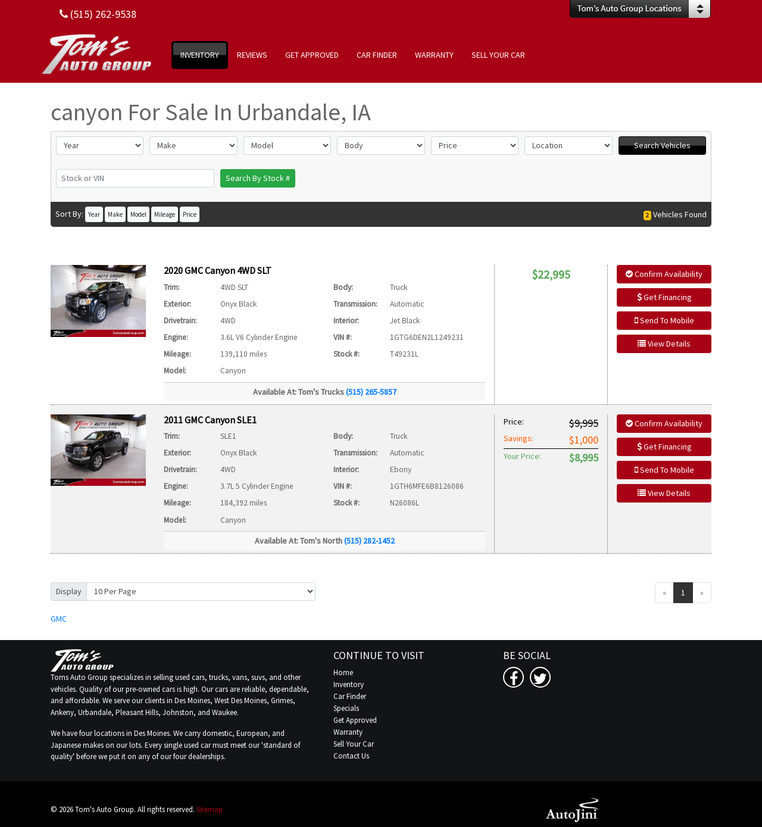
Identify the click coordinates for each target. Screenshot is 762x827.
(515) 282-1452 (369, 540)
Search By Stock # (258, 178)
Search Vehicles (662, 145)
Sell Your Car (353, 744)
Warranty (348, 732)
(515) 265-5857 (371, 391)
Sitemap (209, 809)
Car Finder (349, 696)
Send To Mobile (664, 320)
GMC (59, 618)
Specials (346, 708)
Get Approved (355, 720)
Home (343, 672)
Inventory (348, 684)
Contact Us (351, 756)
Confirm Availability (664, 274)
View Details (664, 343)
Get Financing (664, 297)
